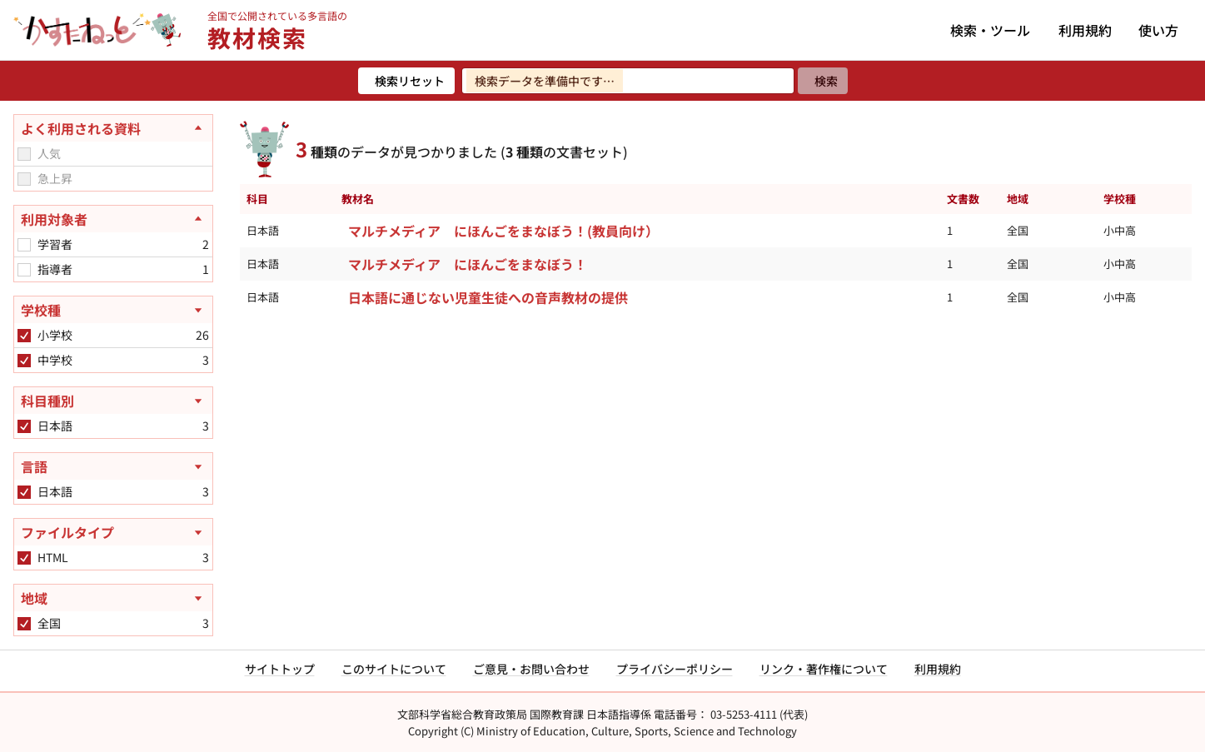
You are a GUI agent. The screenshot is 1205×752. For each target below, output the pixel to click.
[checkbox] (24, 154)
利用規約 (1085, 30)
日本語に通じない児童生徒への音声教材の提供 (488, 297)
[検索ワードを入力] (628, 80)
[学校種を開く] (113, 309)
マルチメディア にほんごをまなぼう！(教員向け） (503, 231)
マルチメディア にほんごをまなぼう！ (467, 264)
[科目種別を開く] (113, 400)
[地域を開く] (113, 598)
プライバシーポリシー (674, 668)
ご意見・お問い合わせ (531, 668)
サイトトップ (280, 668)
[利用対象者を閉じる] (113, 219)
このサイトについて (393, 668)
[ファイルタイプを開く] (113, 532)
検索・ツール (990, 30)
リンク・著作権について (823, 668)
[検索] (823, 80)
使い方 (1158, 30)
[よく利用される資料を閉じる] (113, 128)
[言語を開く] (113, 466)
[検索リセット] (406, 80)
